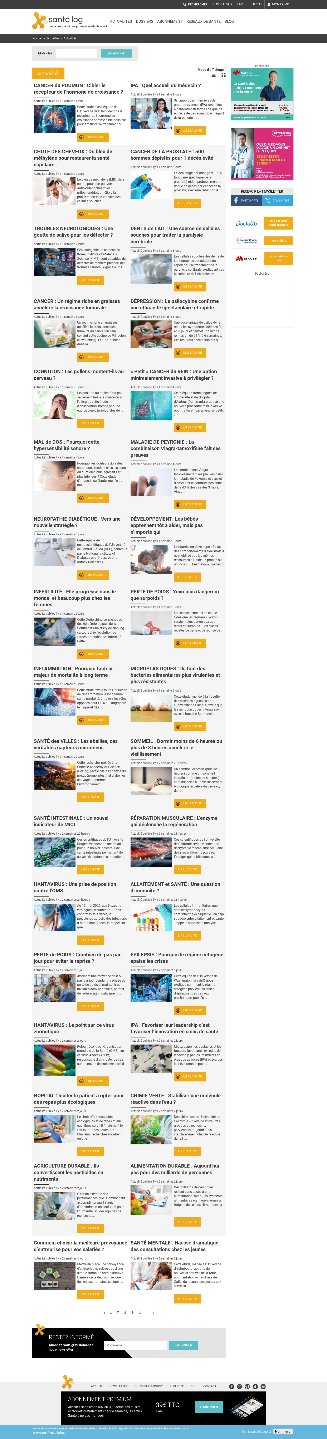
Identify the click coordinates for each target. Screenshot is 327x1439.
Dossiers (144, 21)
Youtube (263, 1386)
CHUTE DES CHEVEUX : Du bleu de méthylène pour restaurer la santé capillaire (73, 158)
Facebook (231, 1386)
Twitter (239, 1386)
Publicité (177, 1386)
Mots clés (45, 53)
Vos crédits (278, 240)
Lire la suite (96, 137)
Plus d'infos (56, 1433)
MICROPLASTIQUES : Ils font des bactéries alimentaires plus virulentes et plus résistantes (175, 675)
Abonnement (169, 21)
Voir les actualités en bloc (223, 75)
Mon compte (282, 4)
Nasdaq (258, 18)
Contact (209, 1386)
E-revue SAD (222, 4)
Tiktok (255, 1386)
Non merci (283, 1431)
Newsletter (118, 1386)
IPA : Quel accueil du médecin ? (166, 85)
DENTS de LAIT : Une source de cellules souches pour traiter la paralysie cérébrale (175, 235)
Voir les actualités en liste (213, 75)
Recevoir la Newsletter (262, 191)
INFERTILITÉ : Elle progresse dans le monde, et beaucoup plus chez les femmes (75, 598)
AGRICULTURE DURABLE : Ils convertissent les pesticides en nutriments (68, 1172)
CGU (193, 1386)
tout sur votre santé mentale (278, 223)
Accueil (37, 38)
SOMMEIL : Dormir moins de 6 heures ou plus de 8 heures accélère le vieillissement (176, 747)
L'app (241, 4)
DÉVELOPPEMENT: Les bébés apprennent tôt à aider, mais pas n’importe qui (167, 525)
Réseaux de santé (203, 21)
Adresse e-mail (115, 1338)
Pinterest (247, 1386)
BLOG (229, 21)
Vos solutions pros (279, 258)
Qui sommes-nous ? (149, 1386)
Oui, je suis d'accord (256, 1432)
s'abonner (209, 1407)
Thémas (256, 4)
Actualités (121, 21)
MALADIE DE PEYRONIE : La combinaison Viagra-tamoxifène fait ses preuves (176, 448)
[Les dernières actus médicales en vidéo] (262, 327)
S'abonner (183, 1345)
